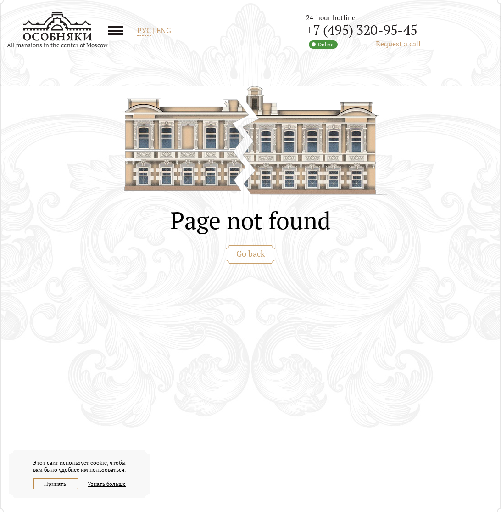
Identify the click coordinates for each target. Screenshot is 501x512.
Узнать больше (107, 483)
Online (326, 44)
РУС (144, 30)
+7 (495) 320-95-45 (362, 30)
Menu (118, 30)
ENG (163, 30)
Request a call (398, 44)
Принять (55, 483)
